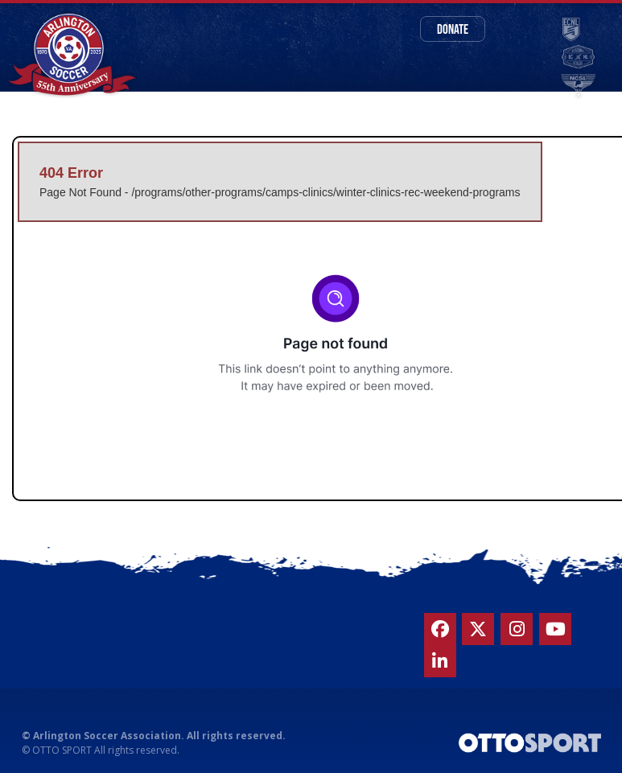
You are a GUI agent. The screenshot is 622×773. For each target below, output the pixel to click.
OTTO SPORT (62, 750)
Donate (452, 28)
